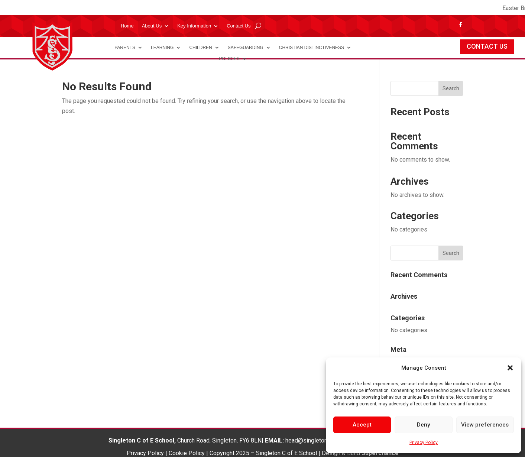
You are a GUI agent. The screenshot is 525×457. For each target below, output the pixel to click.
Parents (124, 47)
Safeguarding (245, 47)
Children (200, 47)
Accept (362, 424)
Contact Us (238, 26)
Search (451, 88)
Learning (162, 47)
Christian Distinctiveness (311, 47)
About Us (152, 26)
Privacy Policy (423, 442)
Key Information (194, 26)
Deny (423, 424)
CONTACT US (487, 46)
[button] (510, 368)
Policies (229, 58)
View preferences (485, 424)
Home (127, 26)
